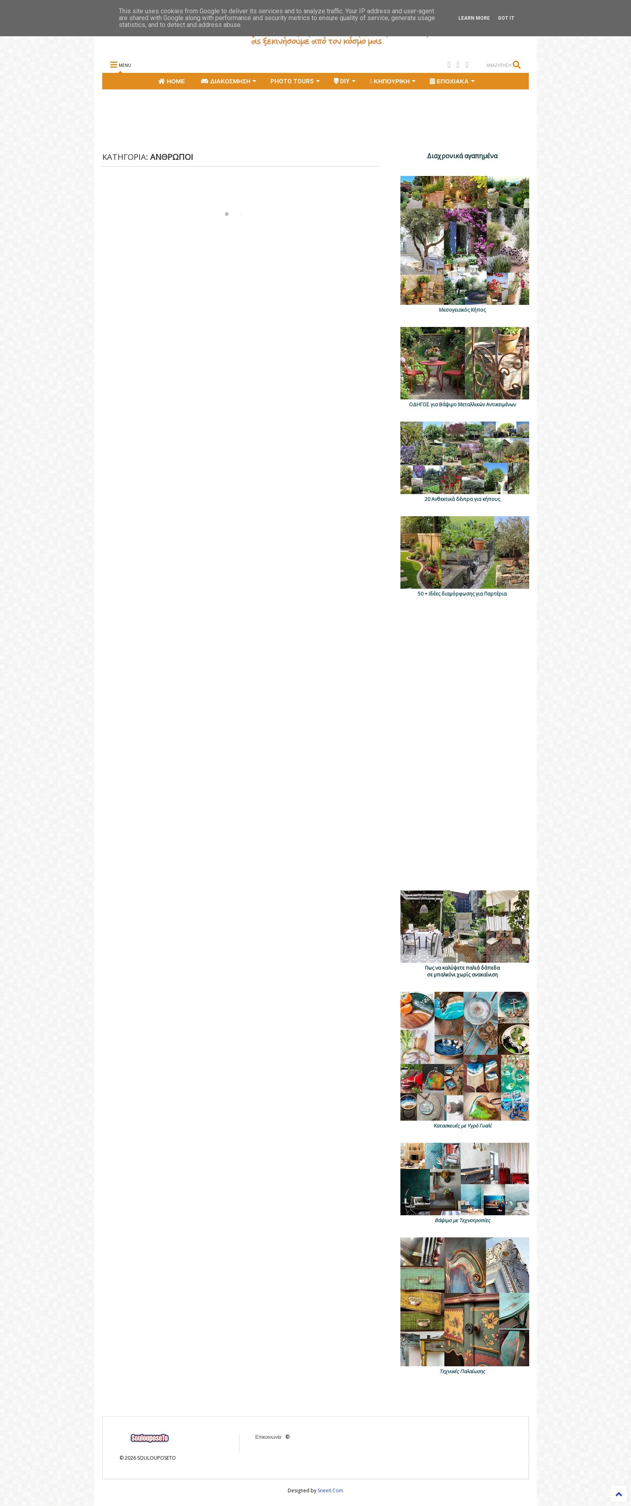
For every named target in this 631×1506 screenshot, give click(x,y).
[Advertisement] (248, 119)
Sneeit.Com (330, 1490)
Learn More (474, 18)
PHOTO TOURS (295, 81)
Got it (506, 18)
